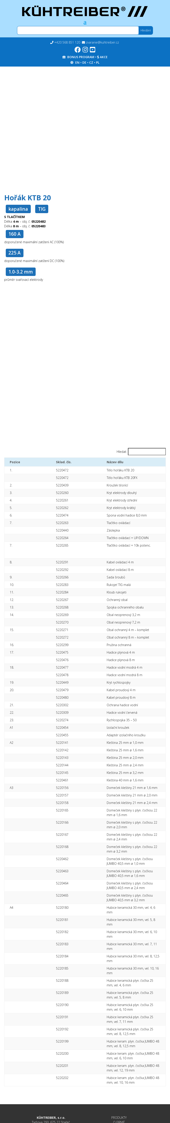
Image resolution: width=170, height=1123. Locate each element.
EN (77, 62)
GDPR (119, 1054)
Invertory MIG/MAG (51, 1070)
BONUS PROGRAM (80, 57)
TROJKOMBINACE (51, 1074)
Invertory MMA (50, 1058)
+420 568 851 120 (67, 42)
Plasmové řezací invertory (51, 1078)
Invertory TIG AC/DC (51, 1066)
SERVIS (119, 1025)
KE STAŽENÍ (119, 1020)
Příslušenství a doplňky (51, 1094)
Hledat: (122, 452)
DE (84, 62)
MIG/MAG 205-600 (51, 1086)
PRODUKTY (119, 1011)
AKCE (104, 57)
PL (97, 62)
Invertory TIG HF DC (51, 1062)
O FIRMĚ (119, 1015)
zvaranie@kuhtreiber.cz (102, 42)
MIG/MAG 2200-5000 (51, 1082)
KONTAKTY (119, 1029)
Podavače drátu (51, 1090)
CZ (91, 62)
